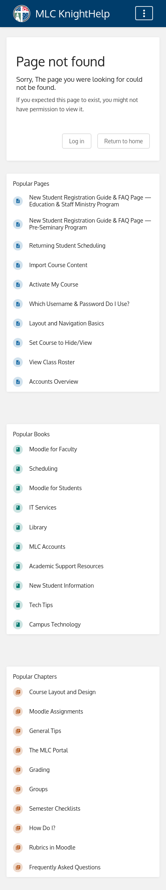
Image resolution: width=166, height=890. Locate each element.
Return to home (123, 141)
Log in (76, 141)
